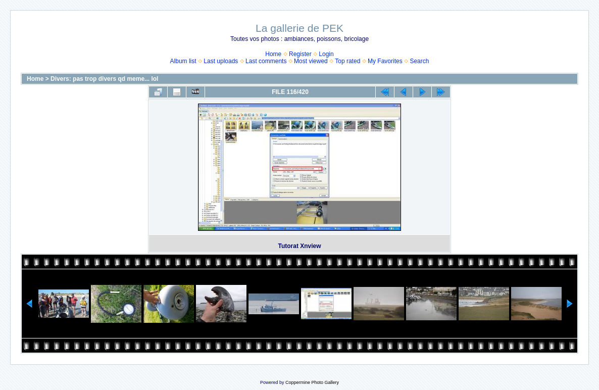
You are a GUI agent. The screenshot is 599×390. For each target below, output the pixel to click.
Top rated (347, 61)
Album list (183, 61)
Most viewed (311, 61)
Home (273, 54)
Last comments (265, 61)
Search (419, 61)
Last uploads (221, 61)
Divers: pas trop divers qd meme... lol (104, 78)
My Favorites (385, 61)
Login (326, 54)
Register (300, 54)
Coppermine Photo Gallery (312, 382)
